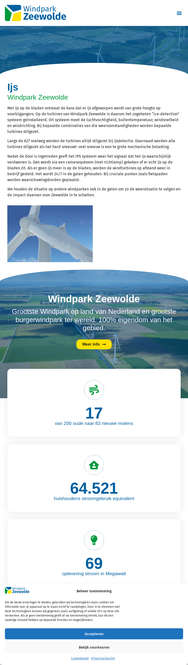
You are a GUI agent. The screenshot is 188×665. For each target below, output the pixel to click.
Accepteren (94, 634)
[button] (179, 13)
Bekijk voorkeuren (94, 647)
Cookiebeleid (80, 658)
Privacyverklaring (103, 658)
